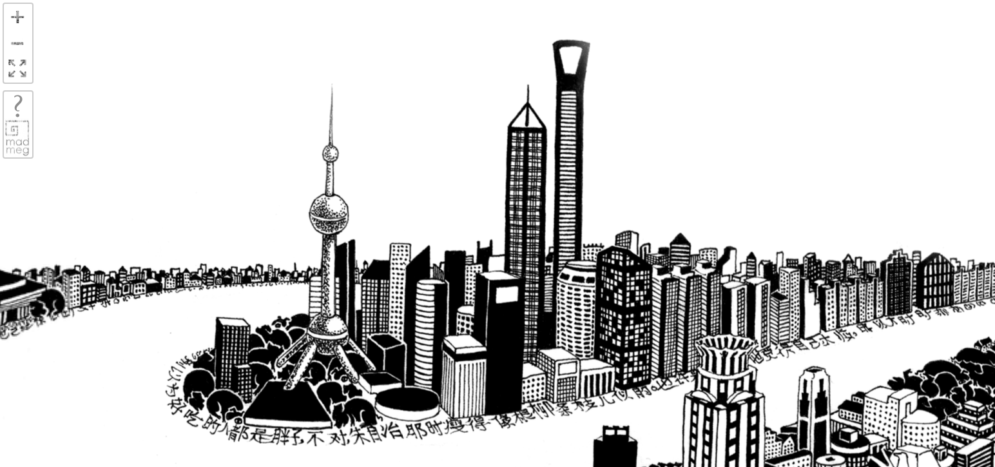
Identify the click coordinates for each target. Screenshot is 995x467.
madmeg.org (17, 138)
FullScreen (17, 69)
